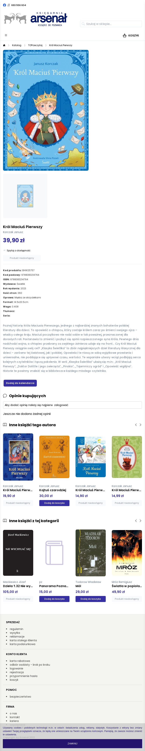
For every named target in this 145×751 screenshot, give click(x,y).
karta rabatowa (20, 661)
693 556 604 (18, 5)
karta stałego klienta (23, 640)
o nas (13, 713)
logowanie (16, 668)
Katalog (16, 45)
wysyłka (15, 633)
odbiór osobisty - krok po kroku (30, 665)
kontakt (15, 717)
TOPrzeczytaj (35, 45)
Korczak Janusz (13, 232)
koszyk (14, 680)
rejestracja (17, 672)
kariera (14, 721)
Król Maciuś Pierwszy (60, 45)
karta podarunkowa (22, 644)
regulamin (16, 629)
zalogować (61, 405)
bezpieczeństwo (20, 697)
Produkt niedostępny (22, 258)
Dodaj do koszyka (54, 503)
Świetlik (21, 284)
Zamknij (72, 743)
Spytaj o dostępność (18, 250)
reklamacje (17, 636)
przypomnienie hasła (23, 676)
